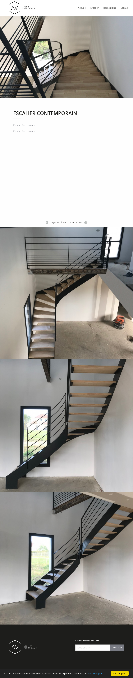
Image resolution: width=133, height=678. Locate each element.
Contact (124, 7)
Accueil (82, 7)
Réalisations (109, 7)
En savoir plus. (95, 674)
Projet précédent (56, 222)
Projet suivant (78, 222)
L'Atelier (94, 7)
